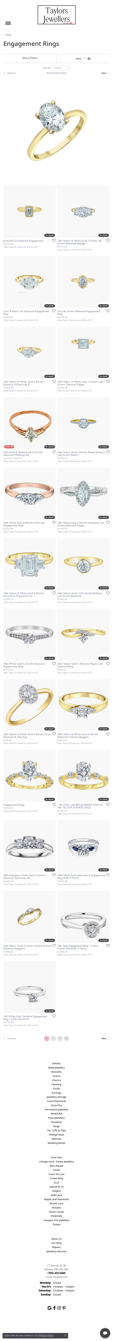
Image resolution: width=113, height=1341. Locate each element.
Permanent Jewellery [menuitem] (56, 1109)
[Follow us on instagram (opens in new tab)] (59, 1308)
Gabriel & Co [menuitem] (56, 1186)
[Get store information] (56, 1277)
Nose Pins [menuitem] (56, 1105)
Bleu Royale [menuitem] (56, 1165)
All (66, 1038)
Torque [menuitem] (56, 1224)
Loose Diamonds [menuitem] (56, 1101)
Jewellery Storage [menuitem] (56, 1096)
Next (104, 73)
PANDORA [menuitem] (56, 1113)
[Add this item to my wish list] (53, 240)
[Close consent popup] (65, 1336)
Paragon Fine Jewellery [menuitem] (56, 1220)
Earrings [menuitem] (56, 1092)
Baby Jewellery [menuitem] (56, 1067)
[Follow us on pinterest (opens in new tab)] (64, 1308)
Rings (8, 34)
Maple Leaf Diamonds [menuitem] (56, 1199)
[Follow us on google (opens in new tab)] (49, 1308)
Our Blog (56, 1243)
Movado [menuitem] (56, 1207)
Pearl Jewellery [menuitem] (56, 1117)
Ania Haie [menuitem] (56, 1157)
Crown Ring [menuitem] (56, 1178)
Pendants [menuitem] (56, 1122)
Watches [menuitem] (56, 1138)
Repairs (56, 1247)
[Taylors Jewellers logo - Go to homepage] (57, 14)
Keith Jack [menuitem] (56, 1195)
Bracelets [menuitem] (56, 1071)
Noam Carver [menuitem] (56, 1211)
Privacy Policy (40, 1323)
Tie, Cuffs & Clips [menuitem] (56, 1130)
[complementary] (88, 1322)
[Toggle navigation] (8, 23)
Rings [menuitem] (56, 1126)
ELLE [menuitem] (56, 1182)
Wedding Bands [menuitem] (56, 1143)
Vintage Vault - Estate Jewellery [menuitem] (56, 1161)
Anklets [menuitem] (56, 1063)
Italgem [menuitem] (56, 1190)
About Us (56, 1238)
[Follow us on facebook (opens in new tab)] (54, 1308)
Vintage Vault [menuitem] (56, 1134)
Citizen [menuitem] (56, 1170)
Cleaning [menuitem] (56, 1084)
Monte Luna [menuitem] (56, 1203)
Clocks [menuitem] (56, 1088)
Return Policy (23, 1323)
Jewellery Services (57, 1251)
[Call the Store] (56, 1273)
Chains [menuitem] (56, 1076)
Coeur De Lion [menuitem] (56, 1174)
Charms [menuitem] (56, 1080)
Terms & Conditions (60, 1323)
